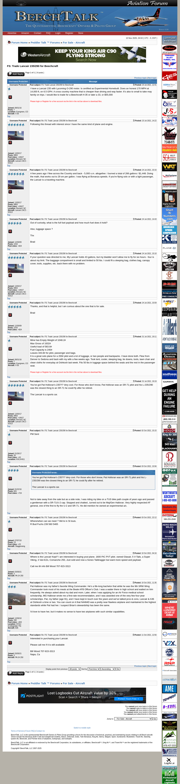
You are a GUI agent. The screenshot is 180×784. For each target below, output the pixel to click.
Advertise (12, 33)
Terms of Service (17, 731)
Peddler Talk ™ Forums (45, 42)
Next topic (152, 78)
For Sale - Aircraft (74, 42)
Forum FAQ (30, 731)
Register (69, 33)
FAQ (48, 33)
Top (8, 116)
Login (57, 33)
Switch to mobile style (82, 728)
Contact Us (40, 731)
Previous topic (140, 78)
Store (80, 33)
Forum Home (19, 42)
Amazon (25, 33)
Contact (37, 33)
